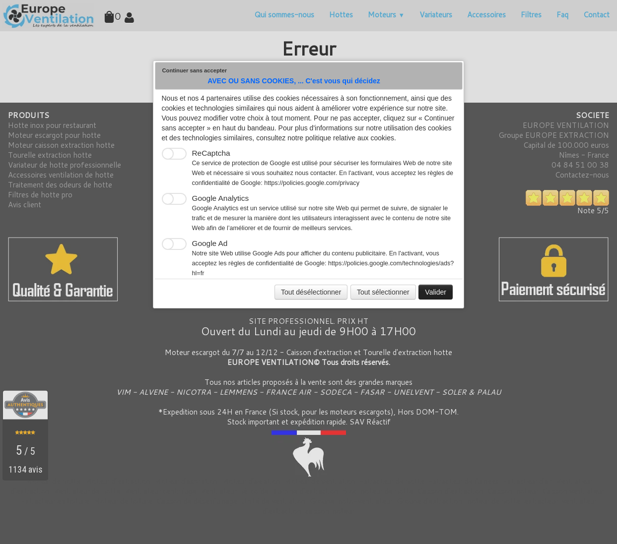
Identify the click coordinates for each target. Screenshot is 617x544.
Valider (435, 292)
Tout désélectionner (311, 292)
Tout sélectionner (383, 292)
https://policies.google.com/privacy (311, 183)
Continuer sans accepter (194, 70)
